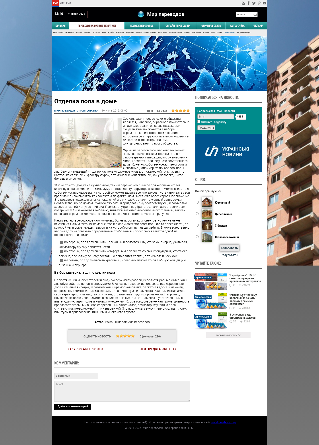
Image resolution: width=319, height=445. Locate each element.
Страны (219, 33)
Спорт (213, 33)
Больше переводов (142, 25)
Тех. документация (243, 33)
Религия (206, 33)
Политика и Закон (175, 33)
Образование (162, 33)
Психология (196, 33)
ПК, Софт (111, 33)
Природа (187, 33)
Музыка (139, 33)
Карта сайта (237, 25)
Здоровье (79, 33)
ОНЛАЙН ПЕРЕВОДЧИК (177, 25)
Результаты (229, 255)
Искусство (96, 33)
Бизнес (60, 33)
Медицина (130, 33)
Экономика (69, 33)
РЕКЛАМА (258, 25)
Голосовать (229, 248)
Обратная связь (211, 25)
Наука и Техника (150, 33)
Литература (120, 33)
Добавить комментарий (73, 406)
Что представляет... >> (158, 349)
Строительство (229, 33)
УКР (62, 3)
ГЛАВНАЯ (60, 25)
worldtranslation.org (223, 422)
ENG (68, 3)
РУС (55, 3)
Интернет (87, 33)
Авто (54, 33)
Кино (104, 33)
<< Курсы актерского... (86, 349)
